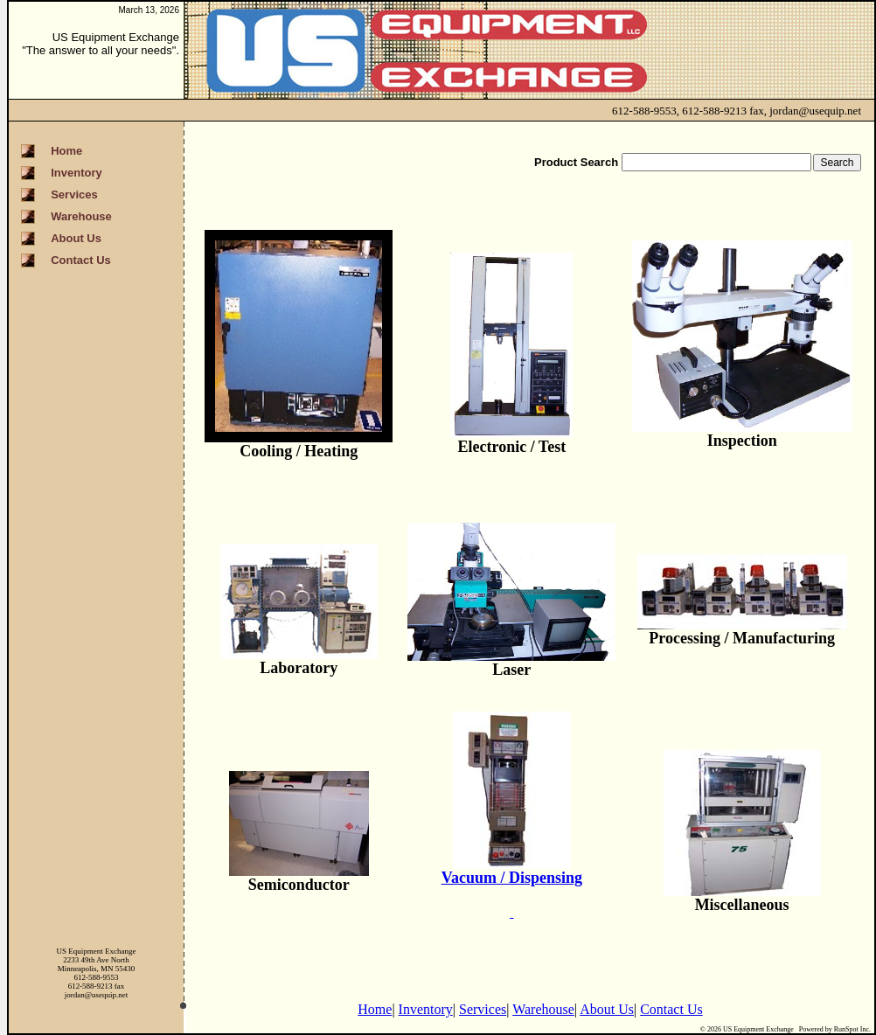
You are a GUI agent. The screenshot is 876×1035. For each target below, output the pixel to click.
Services (482, 1009)
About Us (607, 1009)
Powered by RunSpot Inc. (835, 1029)
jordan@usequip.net (815, 110)
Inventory (426, 1009)
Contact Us (671, 1009)
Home (375, 1009)
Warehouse (543, 1009)
